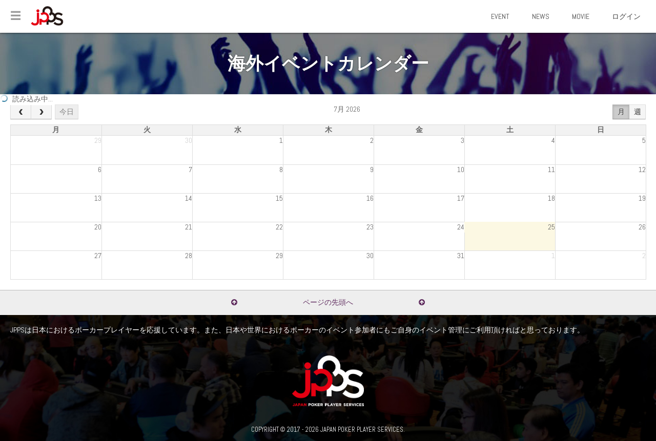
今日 (66, 112)
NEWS (540, 16)
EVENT (500, 16)
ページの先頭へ (328, 302)
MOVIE (580, 16)
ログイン (626, 16)
